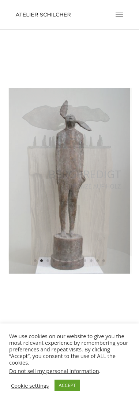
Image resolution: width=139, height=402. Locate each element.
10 (91, 260)
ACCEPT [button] (67, 385)
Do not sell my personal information (54, 370)
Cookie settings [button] (30, 385)
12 (103, 260)
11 (97, 260)
